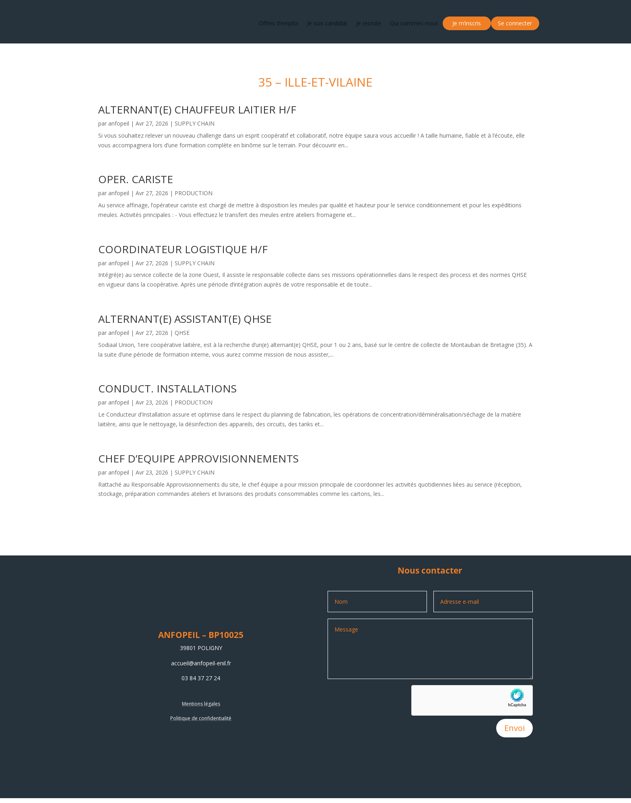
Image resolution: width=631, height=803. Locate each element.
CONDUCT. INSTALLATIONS (167, 388)
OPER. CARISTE (135, 179)
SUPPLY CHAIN (194, 123)
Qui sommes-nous (414, 23)
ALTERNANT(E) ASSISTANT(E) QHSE (185, 319)
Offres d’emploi (278, 23)
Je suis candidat (327, 23)
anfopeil (118, 123)
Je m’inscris (466, 23)
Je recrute (368, 23)
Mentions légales (201, 703)
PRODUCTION (193, 193)
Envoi (514, 727)
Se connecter (515, 23)
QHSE (182, 332)
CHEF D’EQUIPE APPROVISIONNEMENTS (198, 458)
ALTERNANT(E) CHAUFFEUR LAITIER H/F (197, 109)
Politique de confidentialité (200, 718)
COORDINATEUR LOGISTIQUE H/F (183, 249)
